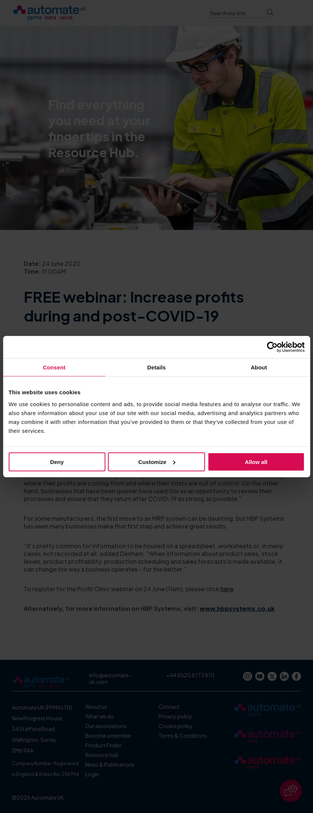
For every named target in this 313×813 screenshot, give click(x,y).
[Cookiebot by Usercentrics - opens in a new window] (272, 347)
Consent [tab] (54, 367)
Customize (156, 461)
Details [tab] (156, 367)
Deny (57, 461)
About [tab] (259, 367)
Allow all (256, 461)
